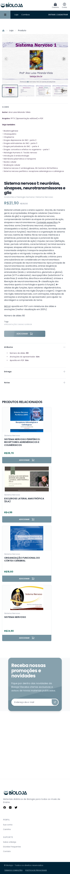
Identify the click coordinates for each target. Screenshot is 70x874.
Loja (16, 14)
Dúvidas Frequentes (12, 846)
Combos (25, 14)
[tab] (27, 81)
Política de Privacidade (36, 870)
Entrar (51, 14)
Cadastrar (62, 14)
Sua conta (7, 824)
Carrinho (7, 829)
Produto (22, 30)
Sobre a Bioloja (9, 842)
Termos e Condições (13, 870)
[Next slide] (64, 59)
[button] (10, 91)
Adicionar (24, 333)
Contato (7, 851)
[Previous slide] (6, 59)
